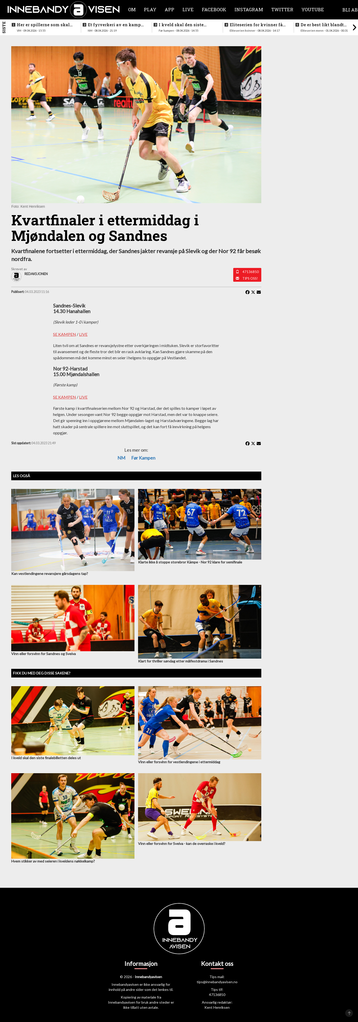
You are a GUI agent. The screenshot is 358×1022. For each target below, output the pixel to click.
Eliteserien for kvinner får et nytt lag (257, 24)
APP (169, 9)
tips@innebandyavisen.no (217, 982)
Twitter (282, 9)
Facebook (214, 9)
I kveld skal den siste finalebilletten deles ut (182, 24)
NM (121, 458)
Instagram (248, 9)
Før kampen (143, 458)
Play (150, 9)
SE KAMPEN (64, 334)
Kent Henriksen (217, 1007)
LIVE (83, 334)
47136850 (250, 272)
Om (132, 9)
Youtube (312, 9)
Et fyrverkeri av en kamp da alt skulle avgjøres (114, 24)
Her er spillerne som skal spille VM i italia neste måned (43, 24)
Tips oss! (250, 278)
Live (188, 9)
